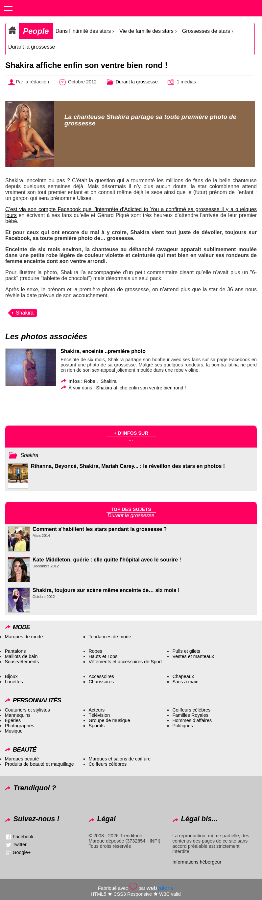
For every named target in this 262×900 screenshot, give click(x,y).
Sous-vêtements (22, 661)
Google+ (21, 852)
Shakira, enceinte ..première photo (103, 351)
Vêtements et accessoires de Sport (125, 661)
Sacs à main (185, 681)
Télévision (99, 715)
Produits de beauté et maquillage (39, 764)
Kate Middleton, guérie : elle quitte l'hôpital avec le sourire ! (107, 559)
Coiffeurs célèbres (191, 710)
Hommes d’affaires (192, 720)
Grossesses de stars (206, 31)
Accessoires (101, 676)
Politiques (182, 725)
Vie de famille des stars (146, 31)
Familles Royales (190, 715)
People (36, 31)
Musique (13, 731)
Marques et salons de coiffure (119, 758)
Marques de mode (24, 636)
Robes (95, 651)
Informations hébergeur (196, 862)
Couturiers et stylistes (27, 710)
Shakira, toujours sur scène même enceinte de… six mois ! (106, 590)
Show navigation (8, 8)
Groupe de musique (109, 720)
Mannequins (17, 715)
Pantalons (15, 651)
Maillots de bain (21, 656)
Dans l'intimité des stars (83, 31)
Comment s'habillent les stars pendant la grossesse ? (100, 529)
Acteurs (96, 710)
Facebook (22, 836)
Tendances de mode (109, 636)
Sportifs (96, 725)
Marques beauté (22, 758)
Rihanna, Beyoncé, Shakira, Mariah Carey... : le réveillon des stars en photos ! (128, 466)
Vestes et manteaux (193, 656)
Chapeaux (183, 676)
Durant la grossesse (31, 47)
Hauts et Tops (102, 656)
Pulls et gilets (186, 651)
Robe (89, 381)
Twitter (19, 844)
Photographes (19, 725)
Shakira (25, 313)
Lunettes (14, 681)
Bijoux (11, 676)
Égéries (13, 720)
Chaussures (101, 681)
